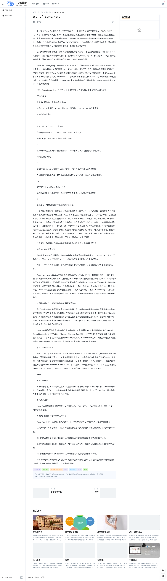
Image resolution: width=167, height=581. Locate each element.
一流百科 (42, 577)
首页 (34, 12)
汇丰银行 (53, 334)
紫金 (79, 469)
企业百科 (55, 4)
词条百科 (45, 4)
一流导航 (35, 4)
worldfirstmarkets (49, 90)
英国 (63, 275)
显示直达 (8, 577)
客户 (103, 31)
